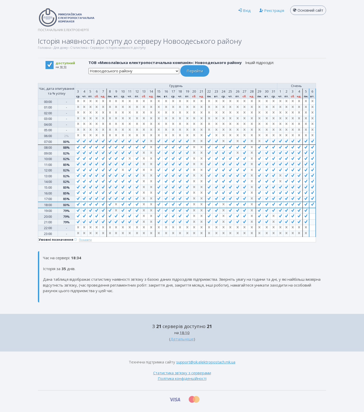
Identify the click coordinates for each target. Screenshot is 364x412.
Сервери (97, 48)
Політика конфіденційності (182, 378)
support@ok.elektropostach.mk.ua (205, 361)
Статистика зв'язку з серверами (182, 372)
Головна (44, 48)
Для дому (60, 48)
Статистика (78, 48)
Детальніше (182, 338)
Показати (85, 240)
